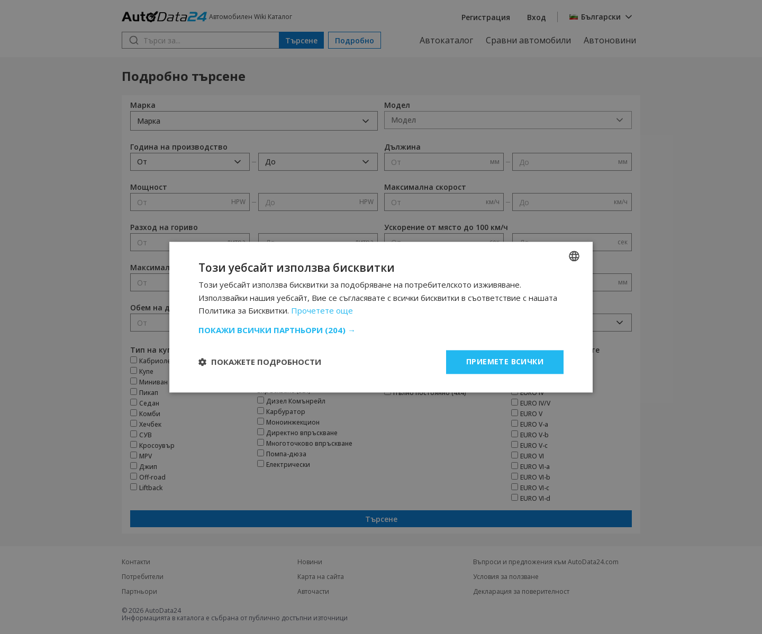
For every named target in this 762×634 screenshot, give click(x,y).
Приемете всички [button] (504, 361)
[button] (381, 330)
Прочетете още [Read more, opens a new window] (322, 311)
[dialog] (381, 317)
